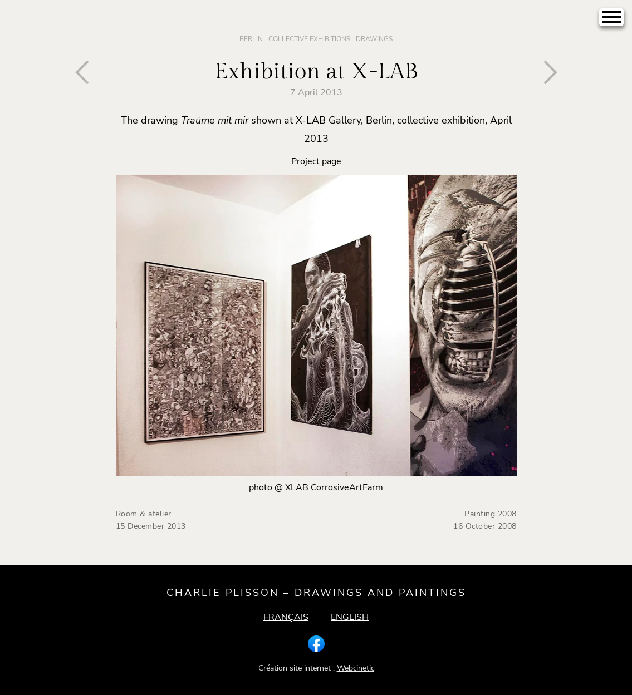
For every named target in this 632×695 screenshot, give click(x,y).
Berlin (251, 38)
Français (285, 617)
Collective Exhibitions (309, 38)
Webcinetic (355, 668)
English (350, 617)
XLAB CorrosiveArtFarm (334, 487)
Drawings (374, 38)
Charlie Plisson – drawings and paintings (316, 592)
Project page (316, 161)
